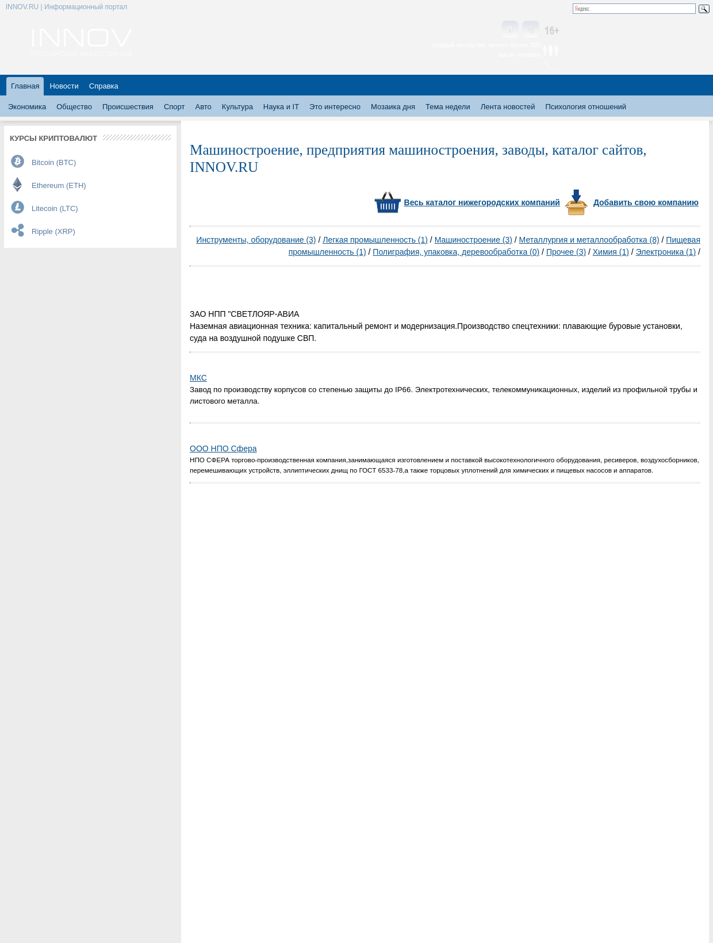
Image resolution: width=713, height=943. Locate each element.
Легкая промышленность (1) (375, 239)
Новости (63, 86)
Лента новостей (508, 106)
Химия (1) (611, 251)
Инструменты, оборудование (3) (256, 239)
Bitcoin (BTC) (54, 162)
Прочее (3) (566, 251)
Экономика (27, 106)
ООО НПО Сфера (223, 448)
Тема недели (447, 106)
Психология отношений (585, 106)
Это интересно (335, 106)
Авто (203, 106)
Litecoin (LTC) (55, 208)
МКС (198, 377)
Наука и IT (281, 106)
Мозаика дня (393, 106)
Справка (103, 86)
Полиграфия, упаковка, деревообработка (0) (456, 251)
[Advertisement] (565, 291)
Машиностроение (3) (473, 239)
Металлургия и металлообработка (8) (589, 239)
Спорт (174, 106)
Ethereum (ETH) (59, 185)
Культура (237, 106)
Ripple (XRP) (53, 231)
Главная (25, 86)
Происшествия (128, 106)
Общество (74, 106)
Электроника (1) (666, 251)
